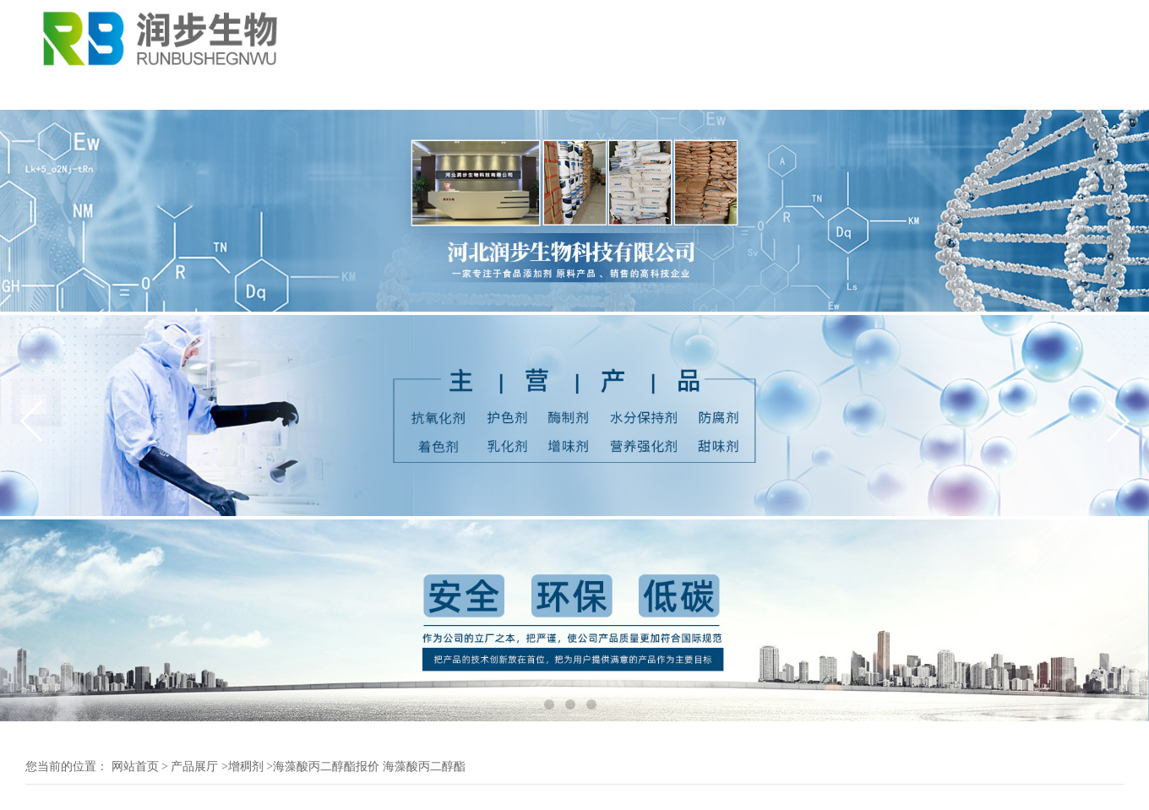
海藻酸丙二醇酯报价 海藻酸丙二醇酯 (369, 766)
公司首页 (78, 91)
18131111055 (1087, 46)
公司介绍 (182, 91)
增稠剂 (246, 766)
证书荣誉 (497, 91)
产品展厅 (392, 91)
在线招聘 (811, 91)
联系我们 (601, 91)
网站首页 (135, 766)
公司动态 (287, 91)
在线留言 (706, 91)
